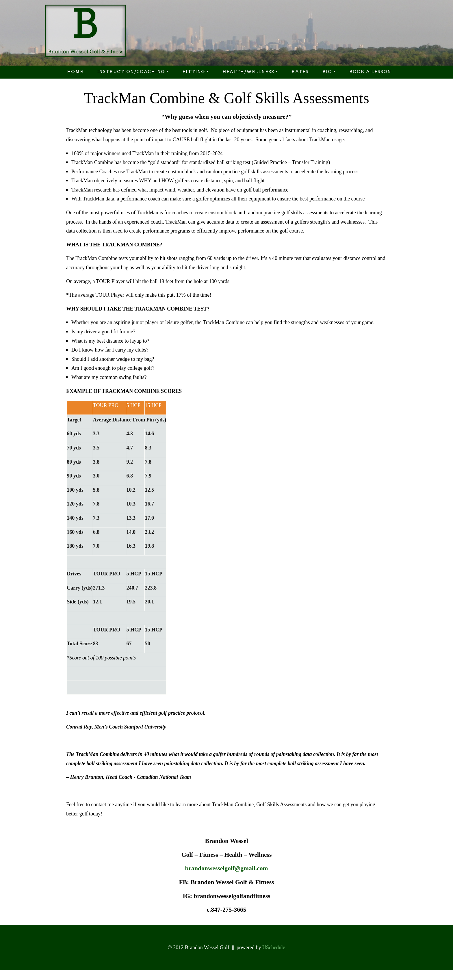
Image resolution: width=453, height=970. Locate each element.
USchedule (273, 947)
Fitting (193, 71)
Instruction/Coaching (131, 71)
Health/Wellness (248, 71)
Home (75, 71)
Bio (327, 71)
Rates (300, 71)
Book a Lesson (370, 71)
